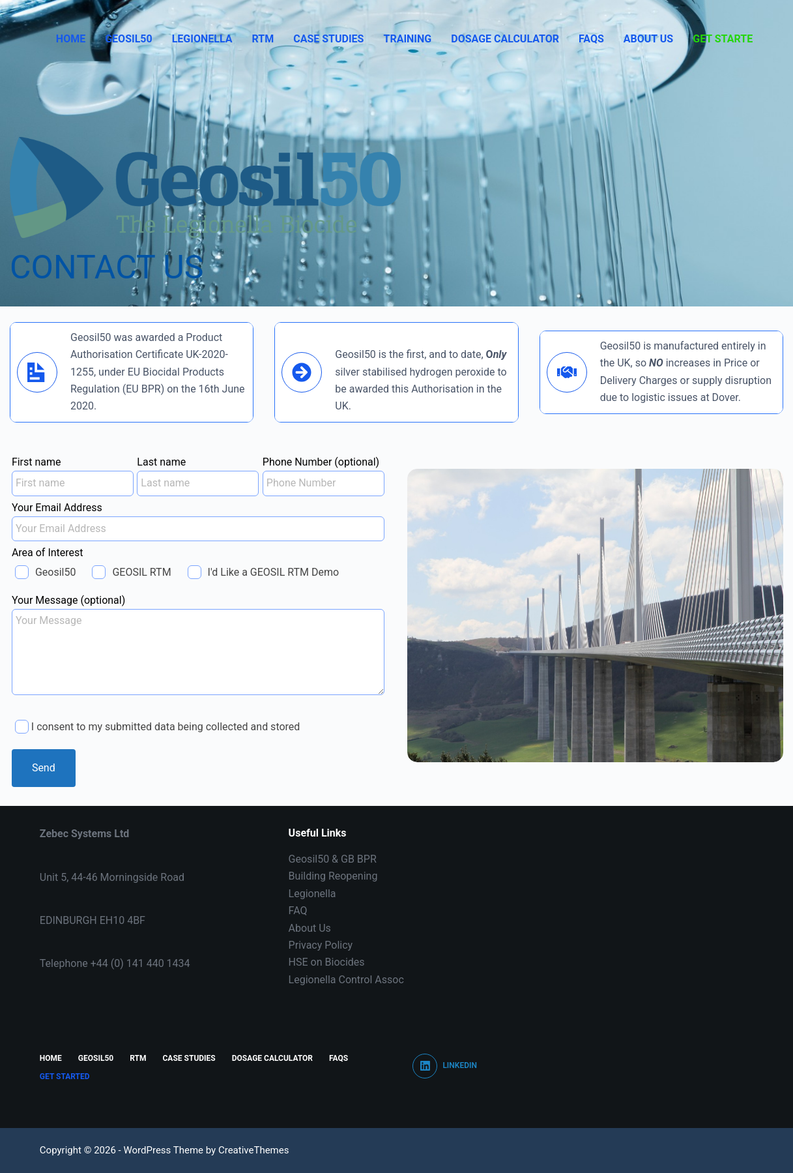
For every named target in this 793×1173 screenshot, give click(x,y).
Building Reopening (333, 876)
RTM (263, 39)
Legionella (202, 39)
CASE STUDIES (328, 39)
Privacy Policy (321, 945)
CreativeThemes (253, 1150)
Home (70, 39)
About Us (648, 39)
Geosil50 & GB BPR (333, 859)
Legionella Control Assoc (346, 979)
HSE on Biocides (327, 962)
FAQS (591, 39)
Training (407, 39)
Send (43, 768)
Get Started (726, 39)
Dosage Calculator (505, 39)
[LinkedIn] (444, 1066)
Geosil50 (128, 39)
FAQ (298, 910)
